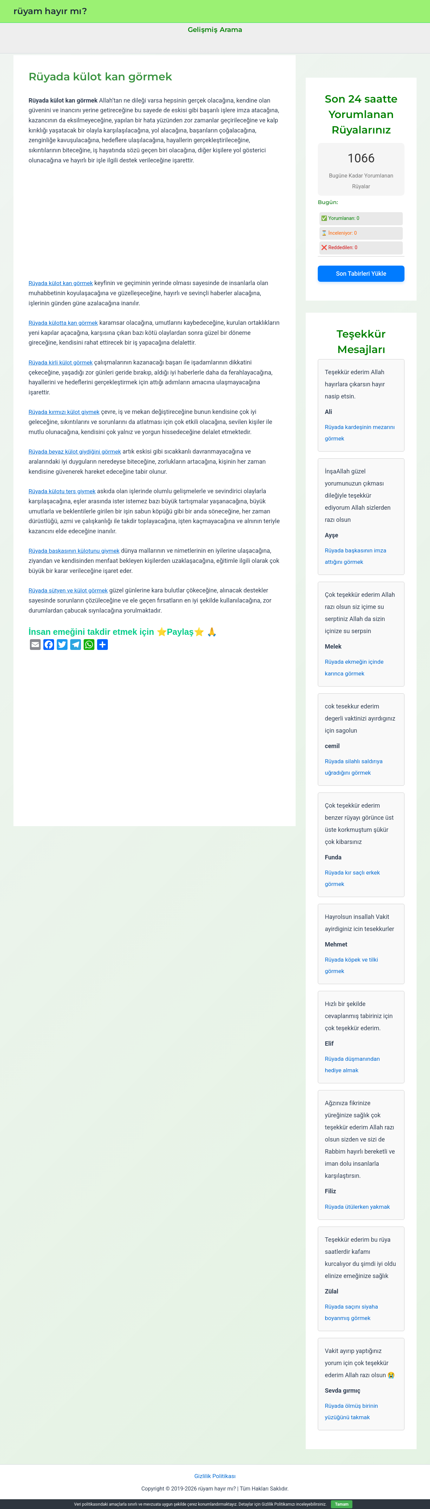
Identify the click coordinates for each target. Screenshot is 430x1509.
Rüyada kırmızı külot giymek (66, 411)
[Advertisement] (155, 222)
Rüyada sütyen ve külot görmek (70, 590)
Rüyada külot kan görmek (62, 282)
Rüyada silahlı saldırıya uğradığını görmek (355, 770)
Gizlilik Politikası (215, 1484)
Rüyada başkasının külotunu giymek (77, 550)
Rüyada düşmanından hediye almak (354, 1070)
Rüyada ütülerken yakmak (359, 1213)
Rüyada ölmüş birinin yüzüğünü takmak (353, 1419)
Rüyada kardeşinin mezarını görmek (349, 433)
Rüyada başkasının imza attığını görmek (357, 557)
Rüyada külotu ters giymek (64, 491)
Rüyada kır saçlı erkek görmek (354, 882)
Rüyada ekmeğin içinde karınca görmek (356, 670)
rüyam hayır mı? (50, 11)
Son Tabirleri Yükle (361, 273)
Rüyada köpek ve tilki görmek (353, 970)
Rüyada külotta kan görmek (65, 322)
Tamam (341, 1504)
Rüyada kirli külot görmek (62, 362)
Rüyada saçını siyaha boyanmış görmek (353, 1319)
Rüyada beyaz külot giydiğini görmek (77, 451)
